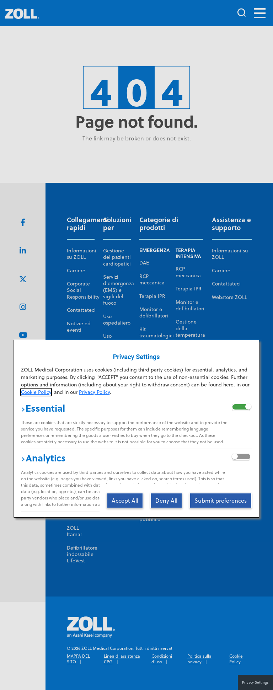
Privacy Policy (94, 392)
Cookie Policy (36, 392)
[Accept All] (125, 500)
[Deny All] (167, 500)
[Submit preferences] (221, 500)
